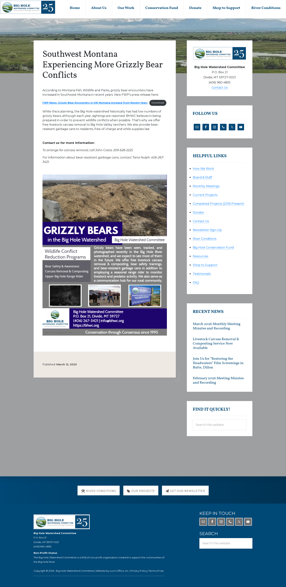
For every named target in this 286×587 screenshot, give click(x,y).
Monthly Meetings (206, 186)
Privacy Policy (139, 570)
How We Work (203, 168)
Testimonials (202, 274)
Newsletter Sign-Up (207, 230)
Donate (198, 212)
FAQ (196, 282)
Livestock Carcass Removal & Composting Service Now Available (216, 344)
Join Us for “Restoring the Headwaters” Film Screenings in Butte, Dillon (218, 363)
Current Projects (205, 195)
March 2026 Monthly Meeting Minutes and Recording (216, 326)
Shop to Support (205, 265)
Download (158, 102)
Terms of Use (156, 570)
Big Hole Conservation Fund (213, 247)
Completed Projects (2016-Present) (218, 203)
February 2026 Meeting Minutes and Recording (218, 380)
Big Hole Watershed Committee (75, 570)
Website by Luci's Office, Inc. (112, 570)
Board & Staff (202, 177)
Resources (200, 256)
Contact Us (220, 87)
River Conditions (204, 238)
